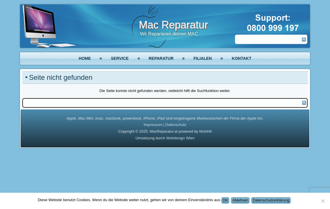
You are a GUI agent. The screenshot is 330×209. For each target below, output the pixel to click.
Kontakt (241, 58)
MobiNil (205, 131)
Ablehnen (240, 200)
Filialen (202, 58)
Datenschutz (175, 124)
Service (119, 58)
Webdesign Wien (180, 138)
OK (225, 200)
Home (85, 58)
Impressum (153, 124)
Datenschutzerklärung (271, 200)
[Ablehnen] (323, 201)
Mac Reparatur (173, 25)
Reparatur (161, 58)
